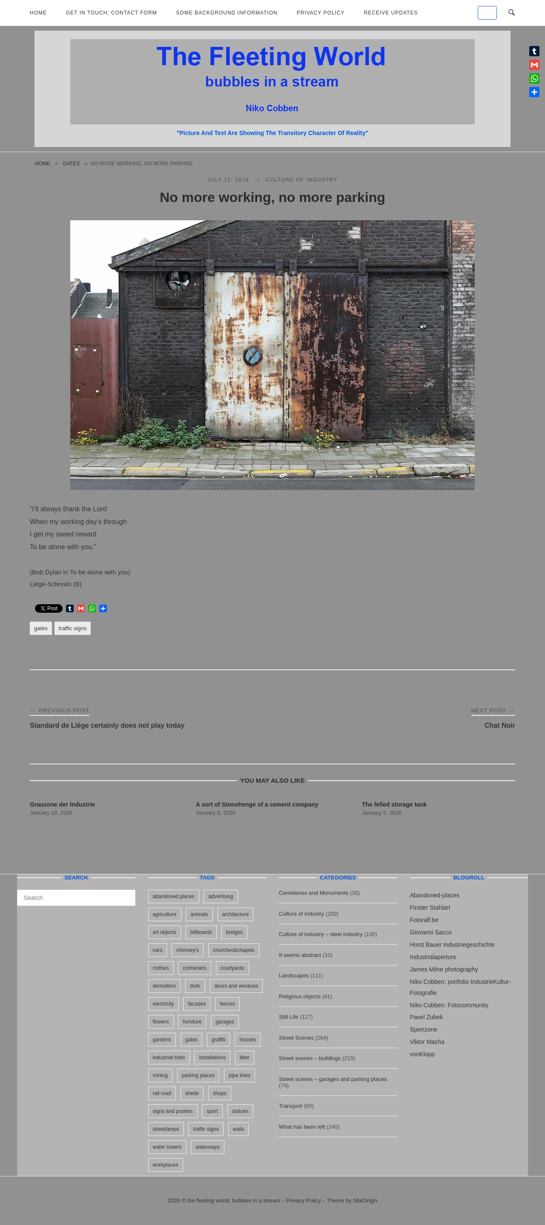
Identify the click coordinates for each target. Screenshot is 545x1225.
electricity (163, 1004)
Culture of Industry (302, 180)
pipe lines (239, 1075)
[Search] (126, 894)
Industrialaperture (433, 957)
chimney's (187, 950)
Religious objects (300, 996)
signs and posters (173, 1111)
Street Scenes (296, 1038)
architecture (235, 914)
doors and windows (236, 986)
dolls (195, 986)
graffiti (218, 1040)
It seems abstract (300, 955)
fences (227, 1004)
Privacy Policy (321, 13)
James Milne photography (444, 969)
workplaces (165, 1165)
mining (160, 1075)
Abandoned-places (435, 895)
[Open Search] (511, 13)
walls (238, 1129)
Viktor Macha (427, 1041)
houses (247, 1040)
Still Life (288, 1017)
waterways (207, 1147)
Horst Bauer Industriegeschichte (452, 944)
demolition (164, 986)
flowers (161, 1022)
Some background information (227, 13)
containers (194, 968)
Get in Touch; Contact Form (111, 13)
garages (224, 1022)
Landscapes (294, 975)
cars (158, 950)
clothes (161, 968)
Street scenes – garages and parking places (333, 1079)
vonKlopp (422, 1054)
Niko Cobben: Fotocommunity (449, 1005)
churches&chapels (234, 950)
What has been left (302, 1127)
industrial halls (169, 1058)
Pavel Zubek (426, 1017)
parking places (198, 1075)
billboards (201, 932)
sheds (192, 1093)
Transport (290, 1106)
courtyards (232, 968)
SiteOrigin (365, 1200)
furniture (192, 1022)
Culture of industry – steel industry (321, 934)
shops (220, 1093)
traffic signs (72, 628)
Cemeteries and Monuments (313, 893)
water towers (167, 1147)
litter (245, 1058)
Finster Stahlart (430, 907)
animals (199, 914)
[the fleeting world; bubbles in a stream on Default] (487, 13)
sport (212, 1111)
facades (197, 1004)
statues (240, 1111)
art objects (164, 932)
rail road (162, 1093)
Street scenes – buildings (310, 1058)
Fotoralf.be (424, 920)
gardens (162, 1040)
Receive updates (391, 13)
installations (212, 1058)
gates (71, 164)
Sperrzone (424, 1029)
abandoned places (174, 896)
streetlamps (166, 1129)
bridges (234, 932)
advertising (220, 896)
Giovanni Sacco (431, 932)
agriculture (165, 914)
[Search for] (76, 898)
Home (38, 13)
